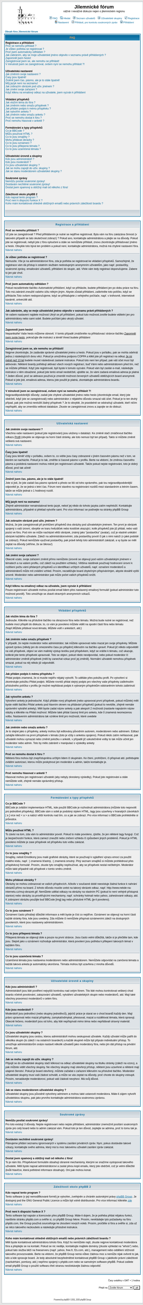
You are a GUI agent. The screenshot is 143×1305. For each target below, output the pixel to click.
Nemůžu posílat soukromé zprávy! (25, 181)
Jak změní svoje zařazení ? (21, 89)
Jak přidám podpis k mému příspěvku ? (28, 108)
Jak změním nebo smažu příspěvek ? (27, 105)
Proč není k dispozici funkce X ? (23, 200)
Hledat (65, 18)
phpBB (66, 1299)
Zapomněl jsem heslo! (18, 58)
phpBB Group (124, 1196)
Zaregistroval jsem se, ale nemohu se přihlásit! (32, 61)
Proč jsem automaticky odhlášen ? (25, 52)
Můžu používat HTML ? (18, 133)
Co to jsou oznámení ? (18, 142)
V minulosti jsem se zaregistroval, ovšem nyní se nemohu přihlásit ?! (45, 64)
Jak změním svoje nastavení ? (22, 74)
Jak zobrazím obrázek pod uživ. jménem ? (29, 86)
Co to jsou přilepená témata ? (22, 146)
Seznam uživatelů (84, 18)
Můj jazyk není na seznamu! (21, 83)
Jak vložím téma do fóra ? (20, 102)
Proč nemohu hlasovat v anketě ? (24, 120)
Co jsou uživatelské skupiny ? (22, 165)
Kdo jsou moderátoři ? (18, 162)
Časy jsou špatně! (15, 77)
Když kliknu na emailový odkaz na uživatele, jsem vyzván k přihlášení (45, 92)
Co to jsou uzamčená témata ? (23, 149)
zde (130, 1200)
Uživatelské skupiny (110, 18)
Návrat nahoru (13, 250)
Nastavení (62, 22)
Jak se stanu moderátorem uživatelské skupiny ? (33, 171)
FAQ (53, 18)
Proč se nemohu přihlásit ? (20, 45)
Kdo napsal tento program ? (21, 197)
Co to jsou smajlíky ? (17, 136)
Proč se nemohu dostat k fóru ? (23, 117)
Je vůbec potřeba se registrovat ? (24, 48)
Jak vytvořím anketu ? (18, 111)
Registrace (132, 18)
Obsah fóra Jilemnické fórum (21, 31)
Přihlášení (127, 22)
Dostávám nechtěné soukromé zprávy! (27, 184)
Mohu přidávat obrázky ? (19, 139)
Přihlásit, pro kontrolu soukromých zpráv (95, 22)
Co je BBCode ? (14, 130)
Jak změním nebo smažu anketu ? (25, 114)
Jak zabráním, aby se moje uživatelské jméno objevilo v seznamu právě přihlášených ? (55, 55)
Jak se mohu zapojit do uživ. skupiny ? (27, 168)
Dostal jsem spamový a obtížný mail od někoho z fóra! (36, 187)
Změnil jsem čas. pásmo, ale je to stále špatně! (32, 80)
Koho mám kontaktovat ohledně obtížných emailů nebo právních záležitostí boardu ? (54, 203)
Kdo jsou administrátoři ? (19, 159)
